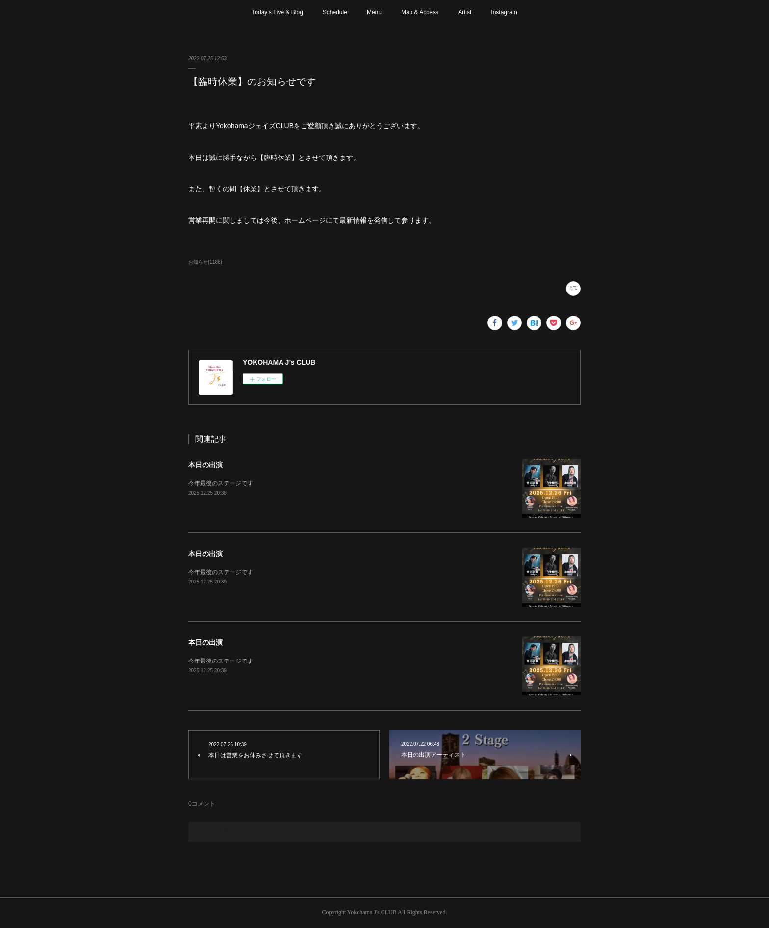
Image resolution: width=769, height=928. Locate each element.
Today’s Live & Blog (277, 12)
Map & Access (419, 12)
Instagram (504, 12)
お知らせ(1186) (205, 262)
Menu (374, 12)
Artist (464, 12)
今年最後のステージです (220, 483)
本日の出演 (205, 465)
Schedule (335, 12)
